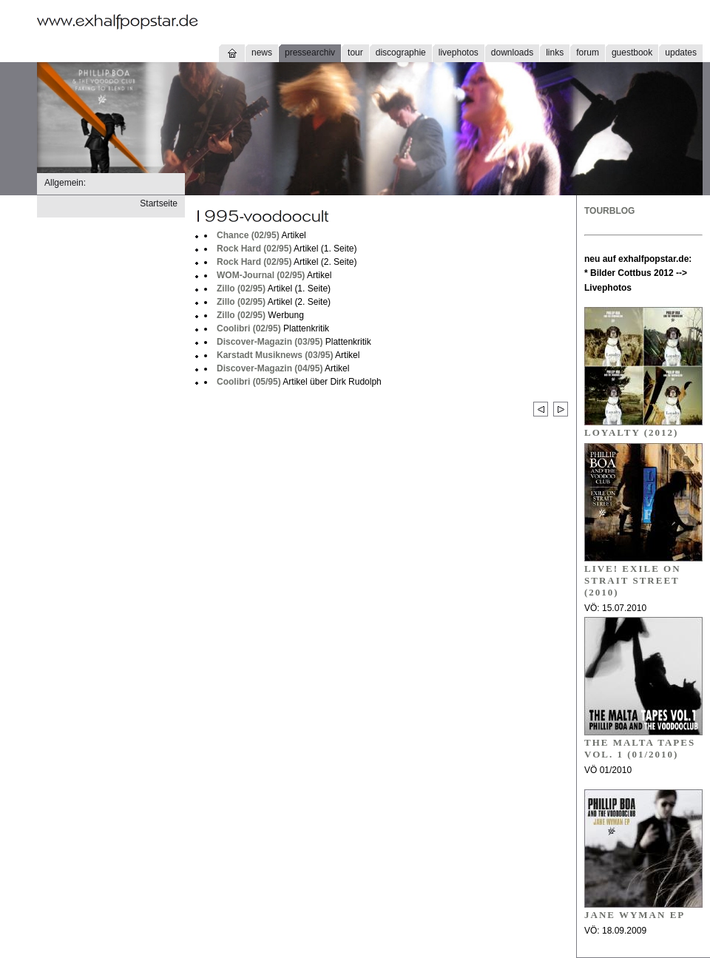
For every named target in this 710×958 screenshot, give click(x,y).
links (555, 52)
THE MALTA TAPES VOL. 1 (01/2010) (639, 748)
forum (587, 52)
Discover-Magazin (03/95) (269, 342)
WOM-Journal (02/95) (261, 275)
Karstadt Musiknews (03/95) (275, 355)
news (261, 52)
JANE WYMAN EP (634, 914)
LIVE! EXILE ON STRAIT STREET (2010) (632, 580)
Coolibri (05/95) (249, 382)
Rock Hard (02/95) (254, 248)
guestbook (632, 52)
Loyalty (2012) (631, 432)
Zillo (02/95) (241, 288)
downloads (512, 52)
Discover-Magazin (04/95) (269, 368)
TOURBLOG (609, 211)
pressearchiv (310, 52)
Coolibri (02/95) (249, 328)
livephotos (459, 52)
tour (355, 52)
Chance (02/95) (248, 235)
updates (681, 52)
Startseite (159, 203)
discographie (401, 52)
